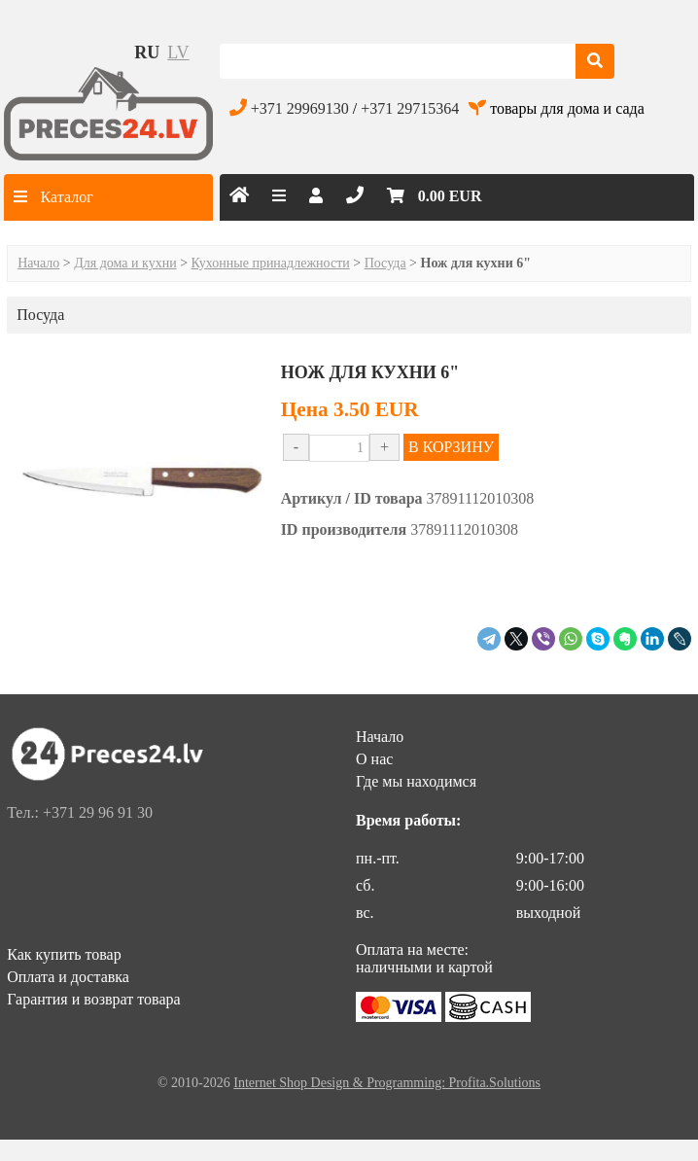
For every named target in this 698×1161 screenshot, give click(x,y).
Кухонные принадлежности (271, 263)
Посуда (385, 263)
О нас (374, 759)
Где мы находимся (416, 781)
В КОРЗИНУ (451, 447)
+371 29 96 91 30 (98, 812)
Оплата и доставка (68, 976)
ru (146, 52)
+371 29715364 (410, 108)
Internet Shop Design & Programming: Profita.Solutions (387, 1082)
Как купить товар (64, 954)
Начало (38, 263)
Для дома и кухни (125, 263)
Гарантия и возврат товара (93, 999)
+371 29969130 (300, 108)
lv (178, 52)
